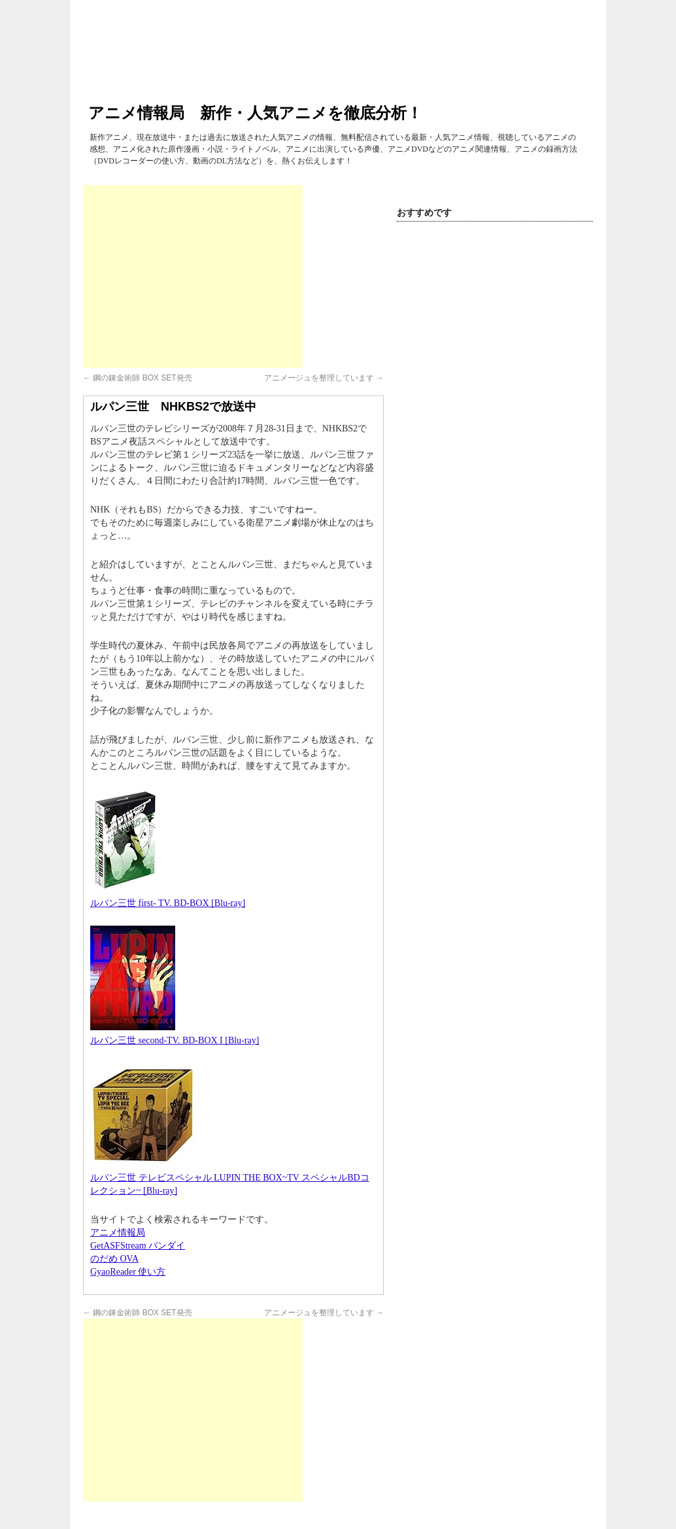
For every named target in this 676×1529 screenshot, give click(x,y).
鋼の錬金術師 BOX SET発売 (137, 377)
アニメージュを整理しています (324, 377)
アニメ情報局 (117, 1232)
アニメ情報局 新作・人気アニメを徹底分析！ (255, 113)
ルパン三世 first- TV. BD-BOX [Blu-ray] (167, 903)
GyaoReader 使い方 (127, 1272)
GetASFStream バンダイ (137, 1246)
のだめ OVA (114, 1259)
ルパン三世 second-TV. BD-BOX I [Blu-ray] (174, 1040)
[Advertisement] (193, 276)
